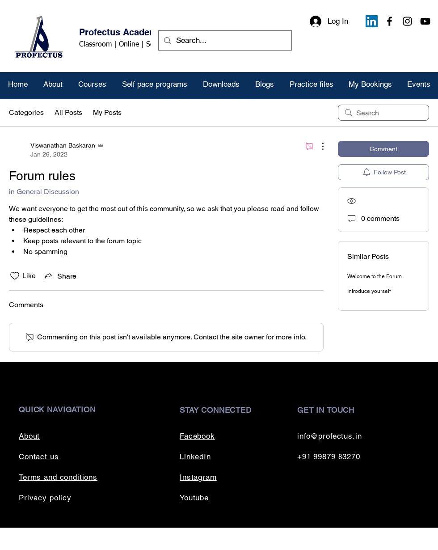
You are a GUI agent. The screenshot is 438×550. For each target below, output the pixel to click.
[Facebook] (389, 21)
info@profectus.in (329, 436)
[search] (383, 113)
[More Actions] (318, 146)
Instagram (198, 477)
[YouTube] (425, 21)
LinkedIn (195, 456)
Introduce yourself (369, 291)
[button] (92, 84)
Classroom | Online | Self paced (128, 44)
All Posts (68, 112)
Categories (26, 112)
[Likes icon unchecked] (15, 276)
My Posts (107, 112)
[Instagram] (407, 21)
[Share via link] (59, 276)
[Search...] (224, 40)
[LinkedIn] (372, 21)
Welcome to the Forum (374, 276)
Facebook (197, 436)
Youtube (194, 497)
